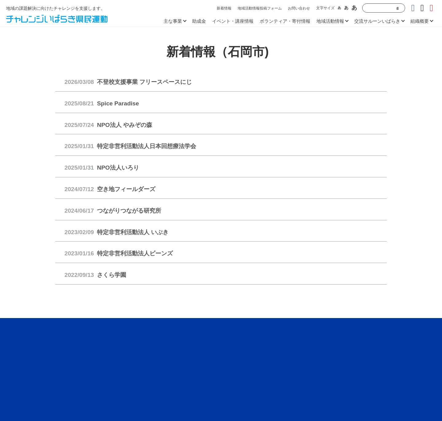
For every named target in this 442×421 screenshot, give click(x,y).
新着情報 (224, 8)
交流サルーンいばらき (377, 21)
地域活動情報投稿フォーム (260, 8)
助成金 (199, 21)
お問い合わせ (299, 8)
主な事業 (173, 21)
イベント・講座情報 (233, 21)
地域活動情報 (330, 21)
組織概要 (419, 21)
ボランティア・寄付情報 (285, 21)
